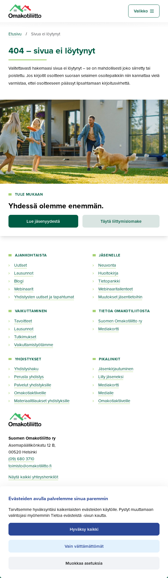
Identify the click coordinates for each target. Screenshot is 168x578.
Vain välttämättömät (84, 546)
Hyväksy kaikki (84, 529)
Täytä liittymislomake (121, 221)
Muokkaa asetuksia (84, 563)
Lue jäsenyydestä (43, 221)
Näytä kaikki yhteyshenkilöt (33, 477)
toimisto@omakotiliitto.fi (30, 466)
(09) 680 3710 (21, 459)
